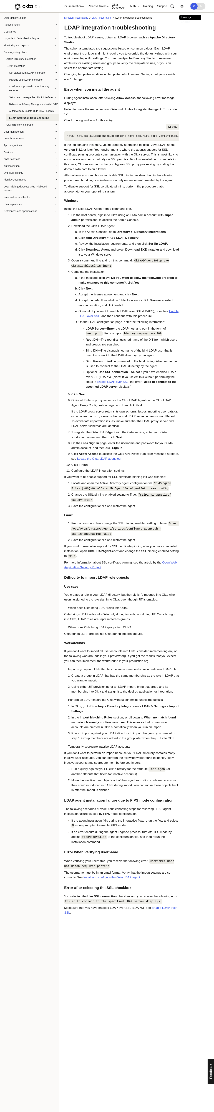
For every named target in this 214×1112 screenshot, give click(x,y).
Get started (10, 31)
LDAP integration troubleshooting (29, 118)
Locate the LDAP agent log (99, 458)
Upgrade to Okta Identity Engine (21, 38)
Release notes (12, 24)
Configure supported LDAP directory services (29, 88)
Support (162, 6)
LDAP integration (15, 66)
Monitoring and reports (16, 45)
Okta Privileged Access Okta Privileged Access (25, 188)
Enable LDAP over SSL (112, 382)
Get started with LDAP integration (27, 72)
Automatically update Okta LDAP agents (31, 111)
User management (14, 131)
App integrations (13, 145)
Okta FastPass (12, 159)
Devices (8, 152)
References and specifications (20, 211)
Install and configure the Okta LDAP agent (111, 877)
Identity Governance (15, 179)
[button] (72, 6)
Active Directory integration (21, 59)
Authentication (12, 166)
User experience (13, 204)
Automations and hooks (17, 197)
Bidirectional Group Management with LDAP (33, 104)
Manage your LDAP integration (26, 79)
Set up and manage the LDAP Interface (31, 97)
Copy (172, 126)
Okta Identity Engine (15, 17)
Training (148, 6)
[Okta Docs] (28, 6)
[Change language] (182, 6)
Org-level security (13, 172)
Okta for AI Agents (14, 138)
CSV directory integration (20, 124)
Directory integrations (15, 52)
